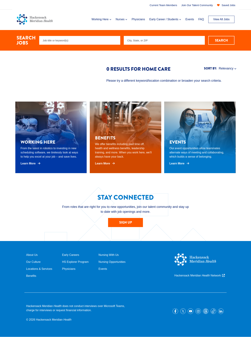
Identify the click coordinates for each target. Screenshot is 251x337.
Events (189, 19)
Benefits (31, 275)
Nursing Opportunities (112, 261)
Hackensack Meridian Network (197, 275)
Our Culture (33, 261)
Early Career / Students (163, 19)
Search (221, 40)
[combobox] (164, 40)
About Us (32, 254)
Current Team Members (163, 5)
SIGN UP (125, 222)
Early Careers (70, 254)
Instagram (198, 311)
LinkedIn (221, 311)
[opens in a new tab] (51, 137)
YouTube (190, 311)
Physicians (138, 19)
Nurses (120, 19)
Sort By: (210, 68)
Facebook (175, 311)
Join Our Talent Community (197, 5)
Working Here (100, 19)
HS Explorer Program (75, 261)
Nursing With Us (108, 254)
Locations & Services (39, 268)
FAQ (201, 19)
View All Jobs (221, 19)
